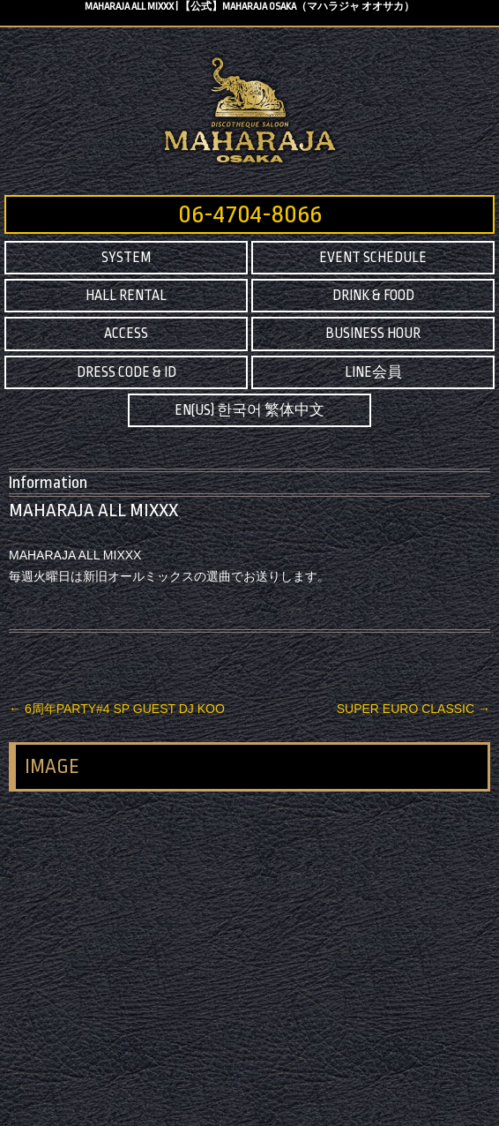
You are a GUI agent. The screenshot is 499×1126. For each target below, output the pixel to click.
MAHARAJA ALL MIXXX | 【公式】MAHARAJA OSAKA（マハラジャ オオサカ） (249, 6)
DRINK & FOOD (373, 296)
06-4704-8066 (250, 214)
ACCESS (126, 334)
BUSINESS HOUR (373, 334)
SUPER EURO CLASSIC (413, 709)
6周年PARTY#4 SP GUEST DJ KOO (117, 709)
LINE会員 (373, 372)
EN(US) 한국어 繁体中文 (249, 410)
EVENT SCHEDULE (373, 258)
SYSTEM (126, 258)
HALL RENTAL (126, 296)
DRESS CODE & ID (126, 372)
